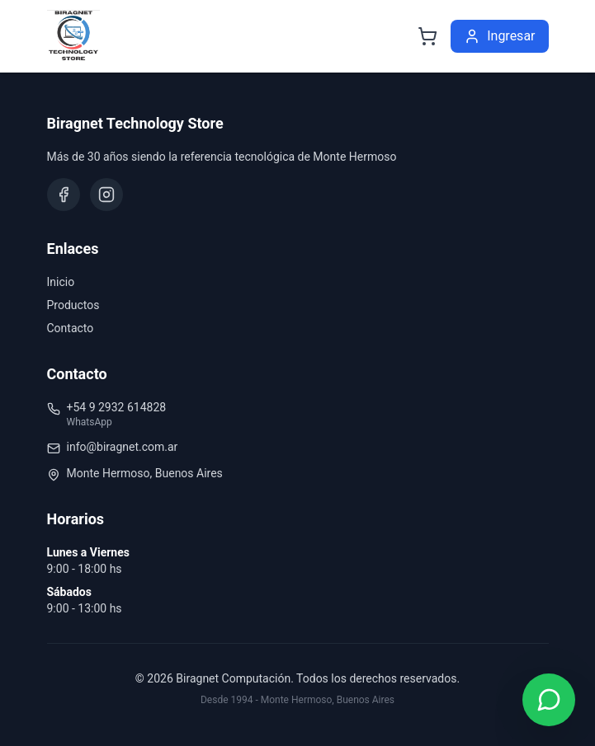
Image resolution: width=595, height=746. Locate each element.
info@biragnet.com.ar (122, 446)
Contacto (70, 328)
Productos (73, 305)
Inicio (61, 282)
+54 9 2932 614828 (117, 407)
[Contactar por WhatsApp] (548, 699)
